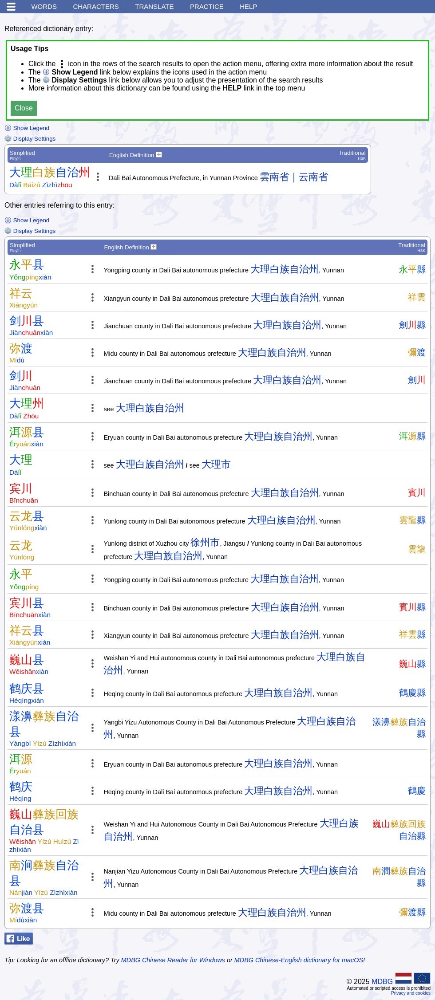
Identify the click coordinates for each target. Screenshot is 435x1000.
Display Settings (29, 138)
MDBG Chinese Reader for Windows (173, 960)
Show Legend (26, 128)
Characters (96, 6)
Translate (154, 6)
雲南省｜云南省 (294, 176)
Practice (207, 6)
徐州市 (205, 542)
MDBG (382, 981)
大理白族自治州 (284, 269)
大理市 (216, 464)
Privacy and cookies (411, 993)
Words (44, 6)
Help (248, 6)
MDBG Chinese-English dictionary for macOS (298, 960)
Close (24, 108)
